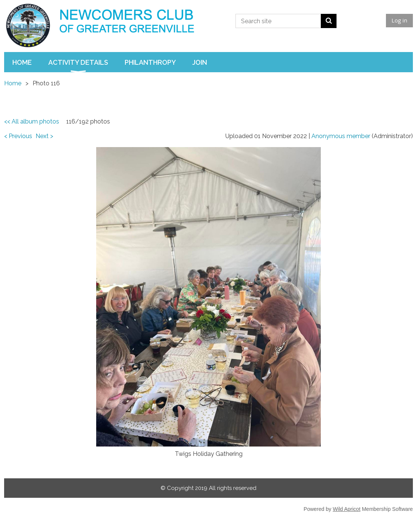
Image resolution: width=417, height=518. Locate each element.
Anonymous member (340, 136)
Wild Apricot (346, 509)
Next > (44, 136)
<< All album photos (31, 121)
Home (12, 83)
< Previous (18, 136)
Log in (399, 20)
